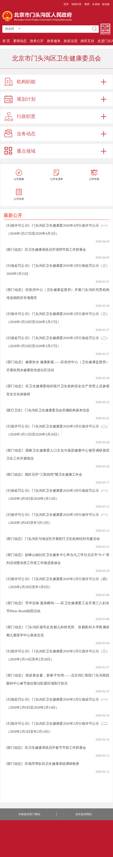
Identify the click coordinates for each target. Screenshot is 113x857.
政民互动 (87, 41)
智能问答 (76, 4)
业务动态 (26, 133)
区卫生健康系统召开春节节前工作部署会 (55, 747)
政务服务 (54, 41)
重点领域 (26, 151)
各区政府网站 (83, 814)
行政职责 (26, 116)
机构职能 (26, 81)
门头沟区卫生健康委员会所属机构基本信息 (57, 410)
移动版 (106, 4)
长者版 (96, 4)
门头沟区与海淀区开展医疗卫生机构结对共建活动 (62, 539)
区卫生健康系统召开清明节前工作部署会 (55, 249)
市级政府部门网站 (29, 814)
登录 (66, 4)
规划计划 (26, 99)
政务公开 (37, 41)
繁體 (86, 4)
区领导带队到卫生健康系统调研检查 (52, 763)
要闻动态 (20, 41)
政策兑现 (70, 41)
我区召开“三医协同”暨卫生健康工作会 (53, 474)
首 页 (6, 41)
